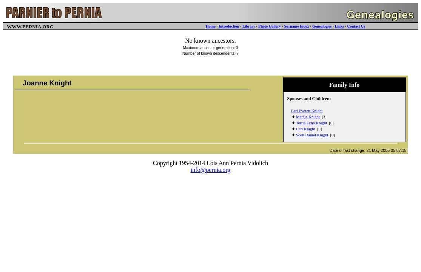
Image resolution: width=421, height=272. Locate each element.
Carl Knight (305, 129)
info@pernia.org (211, 170)
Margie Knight (308, 117)
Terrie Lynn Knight (311, 123)
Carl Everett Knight (306, 111)
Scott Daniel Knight (312, 135)
